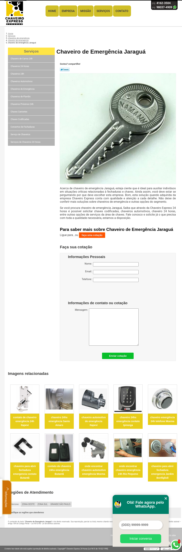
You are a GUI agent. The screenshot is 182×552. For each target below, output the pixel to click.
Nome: (112, 264)
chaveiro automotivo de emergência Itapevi (94, 421)
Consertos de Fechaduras (23, 127)
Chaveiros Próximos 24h (22, 104)
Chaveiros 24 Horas (20, 66)
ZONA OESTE (28, 504)
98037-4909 (164, 7)
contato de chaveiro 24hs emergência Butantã (59, 470)
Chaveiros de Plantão (21, 96)
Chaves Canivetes (19, 112)
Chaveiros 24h (18, 74)
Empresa (68, 11)
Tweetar (65, 69)
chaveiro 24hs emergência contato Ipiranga (128, 421)
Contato (122, 11)
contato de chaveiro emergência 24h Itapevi (24, 421)
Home (52, 11)
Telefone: (110, 280)
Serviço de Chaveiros (21, 134)
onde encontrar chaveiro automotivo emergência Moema (94, 470)
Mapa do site (169, 535)
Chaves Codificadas (20, 119)
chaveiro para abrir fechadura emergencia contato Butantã (24, 472)
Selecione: (14, 504)
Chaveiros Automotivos (22, 81)
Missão (85, 11)
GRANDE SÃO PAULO (60, 504)
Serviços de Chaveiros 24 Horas (26, 142)
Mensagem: (107, 327)
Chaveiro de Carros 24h (22, 58)
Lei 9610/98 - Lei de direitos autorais (45, 524)
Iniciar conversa (141, 538)
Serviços (103, 11)
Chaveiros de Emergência (23, 89)
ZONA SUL (42, 504)
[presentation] (90, 292)
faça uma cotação (92, 235)
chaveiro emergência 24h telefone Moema (162, 419)
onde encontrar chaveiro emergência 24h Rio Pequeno (128, 470)
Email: (112, 272)
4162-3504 (164, 3)
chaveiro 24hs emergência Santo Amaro (59, 421)
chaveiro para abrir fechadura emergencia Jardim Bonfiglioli (162, 472)
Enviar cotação (118, 355)
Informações (7, 497)
